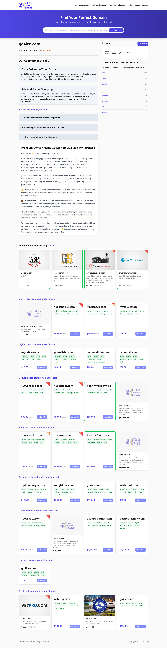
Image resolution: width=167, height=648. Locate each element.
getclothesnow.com (132, 518)
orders (69, 314)
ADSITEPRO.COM (26, 273)
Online (104, 73)
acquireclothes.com (99, 518)
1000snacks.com (64, 307)
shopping (73, 359)
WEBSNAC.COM (124, 405)
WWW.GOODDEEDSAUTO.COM (31, 326)
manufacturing (74, 606)
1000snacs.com (96, 307)
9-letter (64, 495)
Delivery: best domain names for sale (38, 377)
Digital (104, 78)
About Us (121, 5)
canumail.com (129, 352)
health (110, 390)
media (99, 359)
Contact (113, 5)
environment (71, 489)
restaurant (30, 492)
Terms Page (145, 642)
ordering (102, 314)
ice (104, 492)
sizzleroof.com (129, 485)
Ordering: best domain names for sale (38, 510)
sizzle (129, 492)
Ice (103, 107)
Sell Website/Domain (99, 5)
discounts (105, 311)
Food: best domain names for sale (36, 427)
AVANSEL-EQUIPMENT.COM (96, 273)
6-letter (109, 492)
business (57, 606)
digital (142, 311)
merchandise (73, 311)
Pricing (129, 5)
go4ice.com (29, 43)
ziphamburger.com (33, 485)
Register (145, 5)
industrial (65, 606)
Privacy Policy (133, 642)
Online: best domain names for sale (37, 298)
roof (134, 492)
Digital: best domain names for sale (37, 344)
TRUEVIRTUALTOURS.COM (128, 273)
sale (131, 314)
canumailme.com (98, 352)
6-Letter (104, 112)
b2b (56, 609)
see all (51, 245)
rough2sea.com (64, 485)
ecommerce (91, 393)
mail (56, 362)
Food (103, 90)
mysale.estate (129, 307)
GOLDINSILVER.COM (60, 273)
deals (89, 525)
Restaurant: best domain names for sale (39, 477)
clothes (109, 525)
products (72, 356)
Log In (137, 5)
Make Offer (143, 44)
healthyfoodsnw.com (100, 385)
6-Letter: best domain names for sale (38, 591)
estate (136, 314)
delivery (57, 314)
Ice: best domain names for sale (35, 560)
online (57, 311)
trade (136, 311)
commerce (123, 311)
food (63, 314)
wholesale (64, 311)
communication (92, 362)
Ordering (105, 101)
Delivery (105, 84)
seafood (57, 495)
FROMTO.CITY (91, 618)
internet (96, 356)
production (72, 603)
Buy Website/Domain (82, 5)
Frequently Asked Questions (33, 109)
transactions (124, 314)
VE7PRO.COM (25, 619)
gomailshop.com (64, 352)
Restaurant (106, 95)
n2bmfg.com (62, 599)
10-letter (140, 492)
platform (102, 362)
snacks (75, 314)
